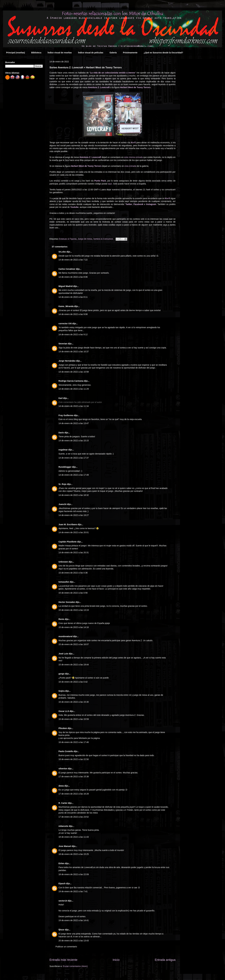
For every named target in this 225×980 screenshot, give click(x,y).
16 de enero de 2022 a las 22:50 (73, 759)
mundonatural (65, 636)
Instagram (151, 204)
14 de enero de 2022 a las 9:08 (73, 314)
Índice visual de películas (90, 52)
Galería (113, 52)
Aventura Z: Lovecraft (99, 87)
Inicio (116, 959)
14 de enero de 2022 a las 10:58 (73, 372)
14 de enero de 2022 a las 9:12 (73, 334)
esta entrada (130, 166)
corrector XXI (65, 323)
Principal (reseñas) (15, 52)
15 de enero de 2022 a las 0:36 (73, 573)
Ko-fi (133, 142)
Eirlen (61, 863)
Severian (62, 343)
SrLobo (62, 252)
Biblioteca (36, 52)
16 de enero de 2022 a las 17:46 (73, 742)
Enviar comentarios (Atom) (75, 966)
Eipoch (62, 883)
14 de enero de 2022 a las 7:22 (73, 259)
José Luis (63, 653)
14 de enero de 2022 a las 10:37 (73, 351)
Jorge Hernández (67, 361)
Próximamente (130, 52)
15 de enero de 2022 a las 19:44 (73, 664)
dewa (61, 786)
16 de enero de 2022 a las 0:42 (73, 682)
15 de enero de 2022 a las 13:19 (73, 610)
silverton (62, 768)
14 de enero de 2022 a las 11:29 (73, 389)
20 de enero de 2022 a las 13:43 (73, 940)
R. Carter (62, 803)
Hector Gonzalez (66, 602)
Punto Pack (100, 181)
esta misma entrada (133, 157)
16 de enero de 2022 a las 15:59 (73, 719)
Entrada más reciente (63, 959)
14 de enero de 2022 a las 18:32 (73, 495)
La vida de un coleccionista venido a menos (112, 72)
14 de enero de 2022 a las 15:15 (73, 440)
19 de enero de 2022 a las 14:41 (73, 920)
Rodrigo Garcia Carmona (70, 381)
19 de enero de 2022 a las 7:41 (73, 891)
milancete (63, 826)
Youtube (74, 207)
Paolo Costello (65, 751)
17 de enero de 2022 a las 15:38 (73, 776)
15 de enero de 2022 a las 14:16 (73, 627)
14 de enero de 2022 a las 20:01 (73, 532)
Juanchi (62, 504)
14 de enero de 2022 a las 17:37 (73, 458)
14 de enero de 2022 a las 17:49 (73, 475)
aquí (110, 184)
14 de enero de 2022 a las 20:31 (73, 552)
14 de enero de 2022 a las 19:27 (73, 515)
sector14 (62, 901)
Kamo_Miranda (66, 306)
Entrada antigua (165, 959)
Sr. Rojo (62, 484)
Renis (61, 619)
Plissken (62, 728)
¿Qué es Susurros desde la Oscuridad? (163, 52)
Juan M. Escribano (67, 524)
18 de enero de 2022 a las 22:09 (73, 874)
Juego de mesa (85, 239)
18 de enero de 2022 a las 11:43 (73, 837)
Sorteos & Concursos (103, 239)
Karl (60, 398)
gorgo (61, 674)
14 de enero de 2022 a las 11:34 (73, 406)
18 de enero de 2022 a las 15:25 (73, 854)
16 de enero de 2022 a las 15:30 (73, 702)
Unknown (63, 562)
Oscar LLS (63, 711)
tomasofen (63, 582)
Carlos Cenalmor (66, 269)
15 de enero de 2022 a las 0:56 (73, 593)
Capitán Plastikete (67, 541)
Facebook (138, 204)
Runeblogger (64, 467)
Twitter (128, 204)
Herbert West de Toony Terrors (135, 87)
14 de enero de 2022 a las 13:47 (73, 423)
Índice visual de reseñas (60, 52)
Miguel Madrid (65, 286)
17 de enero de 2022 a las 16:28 (73, 794)
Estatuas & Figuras (67, 239)
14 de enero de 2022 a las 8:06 (73, 277)
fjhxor (61, 929)
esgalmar (63, 449)
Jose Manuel (64, 846)
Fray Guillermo (65, 415)
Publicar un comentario (66, 946)
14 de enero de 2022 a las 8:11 (73, 297)
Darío (61, 432)
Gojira (61, 691)
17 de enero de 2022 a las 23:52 (73, 817)
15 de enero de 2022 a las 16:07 (73, 644)
